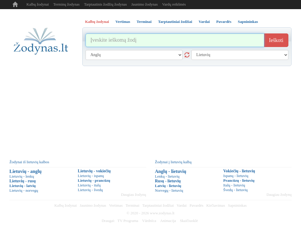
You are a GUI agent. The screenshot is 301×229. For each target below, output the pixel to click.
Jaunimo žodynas (144, 4)
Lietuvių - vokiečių (94, 171)
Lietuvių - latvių (22, 185)
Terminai (132, 205)
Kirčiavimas (215, 205)
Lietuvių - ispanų (91, 176)
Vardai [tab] (204, 21)
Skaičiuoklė (189, 220)
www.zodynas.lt (162, 213)
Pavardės (196, 205)
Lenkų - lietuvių (167, 176)
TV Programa (127, 220)
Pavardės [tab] (223, 21)
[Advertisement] (150, 110)
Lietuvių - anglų (25, 171)
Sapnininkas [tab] (248, 21)
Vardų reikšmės (174, 4)
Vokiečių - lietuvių (239, 171)
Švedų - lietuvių (235, 190)
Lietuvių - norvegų (23, 190)
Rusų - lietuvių (168, 181)
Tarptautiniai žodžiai (158, 205)
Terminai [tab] (144, 21)
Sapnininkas (237, 205)
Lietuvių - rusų (22, 181)
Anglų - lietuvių (170, 171)
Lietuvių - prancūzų (94, 180)
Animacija (168, 220)
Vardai (182, 205)
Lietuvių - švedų (90, 190)
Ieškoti (276, 40)
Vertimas (116, 205)
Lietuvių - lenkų (21, 176)
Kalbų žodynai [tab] (97, 21)
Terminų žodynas (66, 4)
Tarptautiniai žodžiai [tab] (175, 21)
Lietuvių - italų (89, 185)
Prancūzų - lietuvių (239, 180)
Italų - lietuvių (234, 185)
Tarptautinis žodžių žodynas (105, 4)
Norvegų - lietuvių (169, 190)
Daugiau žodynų (133, 194)
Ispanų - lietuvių (235, 176)
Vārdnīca (149, 220)
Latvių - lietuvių (168, 185)
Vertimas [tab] (123, 21)
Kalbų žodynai (37, 4)
